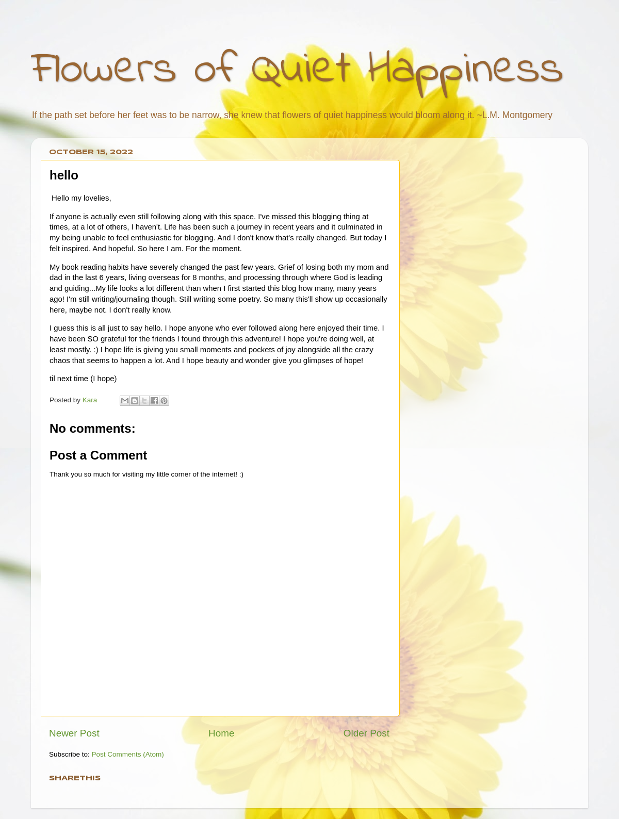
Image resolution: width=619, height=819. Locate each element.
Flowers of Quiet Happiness (297, 70)
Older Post (366, 733)
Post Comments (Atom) (128, 754)
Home (221, 733)
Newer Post (74, 733)
